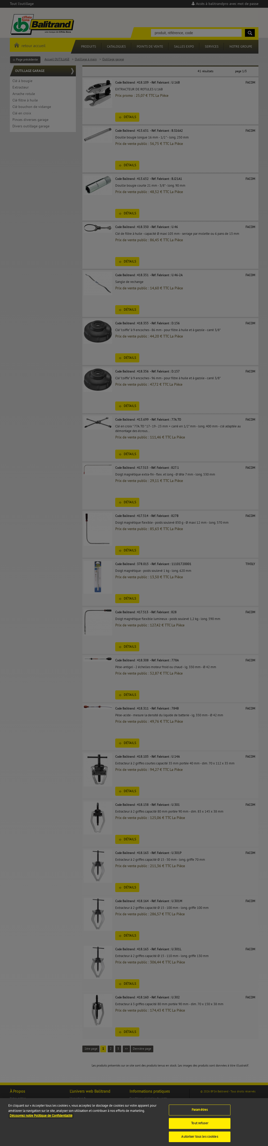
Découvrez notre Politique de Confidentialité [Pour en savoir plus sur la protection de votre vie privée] (41, 1119)
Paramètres (200, 1113)
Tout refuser (199, 1126)
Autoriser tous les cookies (199, 1140)
